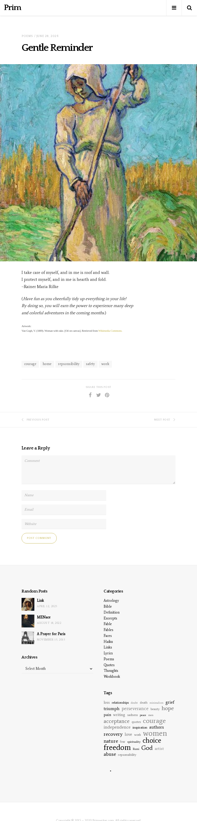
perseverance (135, 708)
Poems (27, 36)
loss (107, 702)
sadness (132, 715)
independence (117, 727)
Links (108, 647)
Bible (108, 606)
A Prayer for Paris (51, 634)
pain (107, 714)
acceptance (117, 721)
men (150, 715)
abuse (110, 754)
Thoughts (111, 671)
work (105, 364)
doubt (134, 702)
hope (168, 708)
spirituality (134, 741)
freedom (117, 747)
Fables (108, 630)
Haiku (108, 641)
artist (159, 748)
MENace (44, 617)
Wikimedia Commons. (110, 330)
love (128, 734)
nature (111, 741)
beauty (155, 709)
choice (152, 740)
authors (156, 727)
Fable (108, 624)
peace (143, 715)
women (155, 733)
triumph (112, 708)
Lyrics (108, 653)
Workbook (112, 676)
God (147, 747)
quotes (136, 722)
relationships (120, 702)
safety (90, 364)
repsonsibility (69, 364)
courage (30, 364)
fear (122, 741)
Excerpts (110, 618)
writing (119, 714)
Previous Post (35, 419)
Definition (112, 612)
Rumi (136, 749)
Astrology (111, 600)
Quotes (109, 665)
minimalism (156, 702)
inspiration (140, 727)
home (47, 364)
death (143, 702)
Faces (108, 636)
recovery (113, 734)
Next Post (164, 419)
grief (169, 702)
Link (40, 600)
